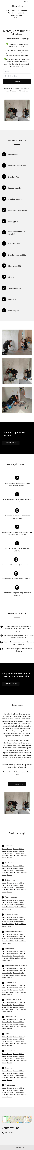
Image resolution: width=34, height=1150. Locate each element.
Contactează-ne (11, 443)
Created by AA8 (19, 1147)
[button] (4, 1118)
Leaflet (19, 1122)
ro (29, 1)
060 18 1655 (9, 1133)
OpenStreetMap (28, 1122)
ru (25, 1)
